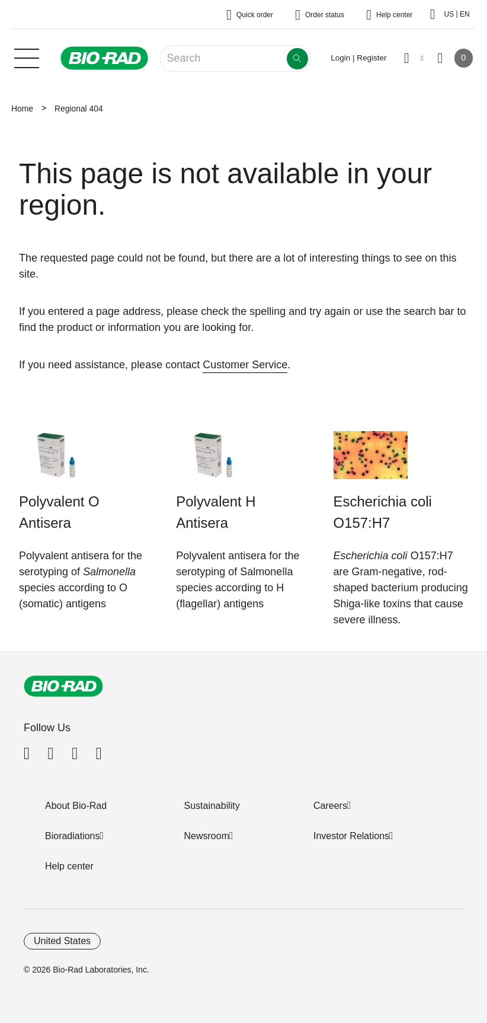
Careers (330, 806)
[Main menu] (26, 57)
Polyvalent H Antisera (215, 512)
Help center (69, 866)
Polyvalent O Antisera (59, 512)
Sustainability (212, 806)
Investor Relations (351, 836)
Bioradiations (72, 836)
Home (22, 108)
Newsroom (206, 836)
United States (62, 941)
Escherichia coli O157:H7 (383, 512)
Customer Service (245, 365)
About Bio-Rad (76, 806)
